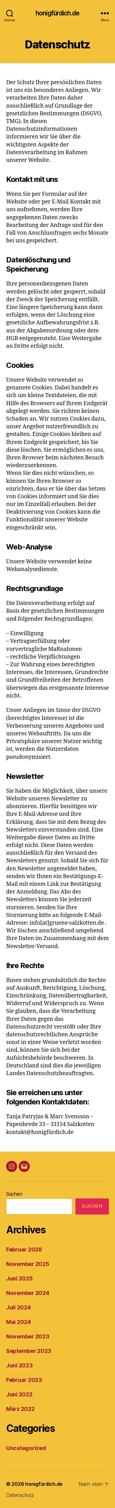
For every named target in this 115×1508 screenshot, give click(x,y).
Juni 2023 (19, 1365)
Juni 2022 (19, 1394)
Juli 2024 (18, 1307)
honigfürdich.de (57, 13)
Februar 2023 (24, 1380)
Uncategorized (26, 1448)
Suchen (14, 1194)
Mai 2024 (18, 1322)
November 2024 (27, 1293)
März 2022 (20, 1409)
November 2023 (27, 1336)
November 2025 (27, 1264)
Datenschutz (20, 1495)
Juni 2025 (19, 1278)
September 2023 (28, 1351)
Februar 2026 (24, 1249)
